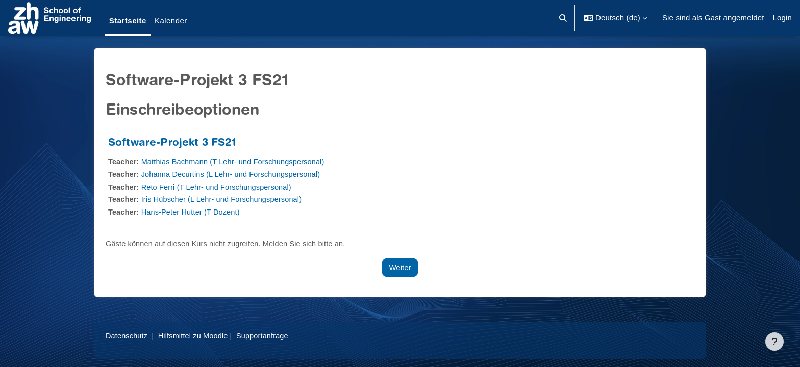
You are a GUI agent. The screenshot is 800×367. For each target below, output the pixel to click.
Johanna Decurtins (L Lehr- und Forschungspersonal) (235, 174)
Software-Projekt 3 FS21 (172, 143)
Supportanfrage (268, 335)
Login (782, 17)
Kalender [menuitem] (171, 20)
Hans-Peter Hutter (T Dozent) (193, 211)
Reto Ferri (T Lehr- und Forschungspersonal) (220, 186)
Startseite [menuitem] (127, 20)
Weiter (400, 267)
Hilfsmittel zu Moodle (196, 335)
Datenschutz (127, 335)
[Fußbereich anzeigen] (774, 341)
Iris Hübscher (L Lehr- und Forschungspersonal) (225, 199)
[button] (563, 18)
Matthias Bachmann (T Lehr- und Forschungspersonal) (237, 161)
